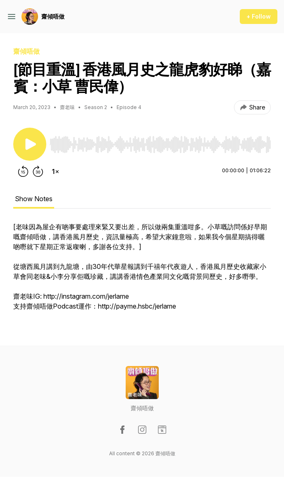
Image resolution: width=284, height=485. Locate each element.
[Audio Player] (160, 142)
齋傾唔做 (52, 16)
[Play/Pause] (29, 144)
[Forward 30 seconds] (38, 171)
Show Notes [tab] (34, 199)
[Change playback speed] (55, 171)
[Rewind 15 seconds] (23, 171)
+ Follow (258, 16)
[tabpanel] (142, 270)
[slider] (160, 144)
